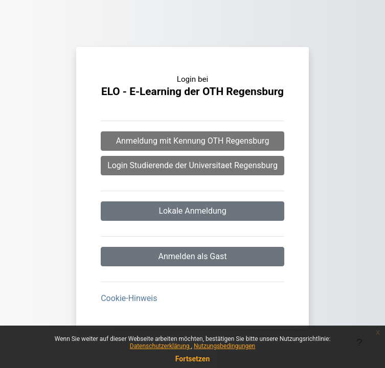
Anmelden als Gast (192, 256)
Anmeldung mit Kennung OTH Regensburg (192, 141)
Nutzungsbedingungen (224, 346)
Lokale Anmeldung (192, 211)
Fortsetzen (192, 359)
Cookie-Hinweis (129, 298)
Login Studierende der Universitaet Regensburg (192, 165)
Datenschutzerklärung (160, 346)
